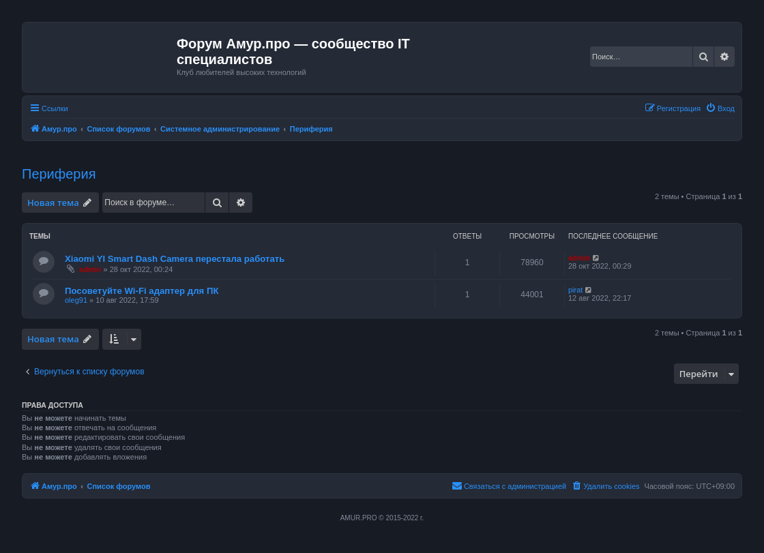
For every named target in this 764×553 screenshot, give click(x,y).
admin (90, 269)
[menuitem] (720, 108)
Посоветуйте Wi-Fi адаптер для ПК (141, 291)
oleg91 (76, 300)
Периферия (59, 173)
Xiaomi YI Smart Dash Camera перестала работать (174, 259)
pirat (575, 290)
